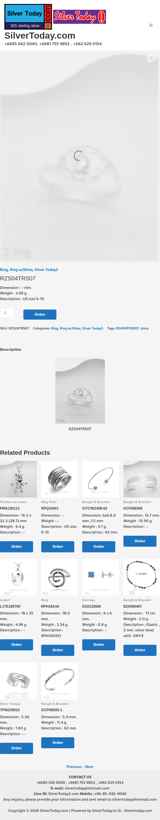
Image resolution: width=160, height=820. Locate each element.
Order (40, 314)
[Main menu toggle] (151, 25)
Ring (4, 269)
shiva (145, 328)
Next (89, 767)
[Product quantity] (7, 312)
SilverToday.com (39, 35)
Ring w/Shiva (21, 269)
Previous (74, 767)
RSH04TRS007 (127, 328)
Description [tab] (10, 349)
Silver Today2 (46, 269)
